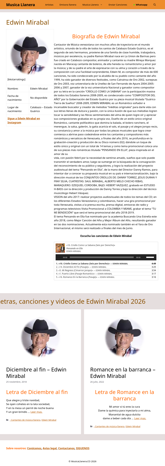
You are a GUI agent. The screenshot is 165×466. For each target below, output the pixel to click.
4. (84, 273)
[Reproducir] (59, 257)
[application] (106, 257)
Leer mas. (37, 412)
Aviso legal (50, 448)
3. (83, 270)
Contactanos (66, 448)
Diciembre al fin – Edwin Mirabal (36, 372)
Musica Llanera (20, 4)
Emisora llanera (67, 4)
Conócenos (34, 448)
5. (85, 277)
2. (81, 266)
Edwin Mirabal (49, 419)
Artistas (49, 4)
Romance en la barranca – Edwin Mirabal (122, 372)
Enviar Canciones (118, 4)
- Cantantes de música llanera (25, 419)
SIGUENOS (82, 448)
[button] (154, 4)
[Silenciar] (143, 257)
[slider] (102, 257)
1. (92, 263)
